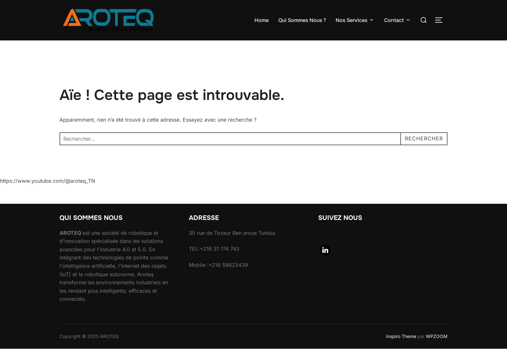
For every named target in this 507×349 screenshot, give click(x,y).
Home (261, 20)
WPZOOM (437, 336)
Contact (397, 20)
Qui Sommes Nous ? (302, 20)
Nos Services (355, 20)
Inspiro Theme (401, 336)
